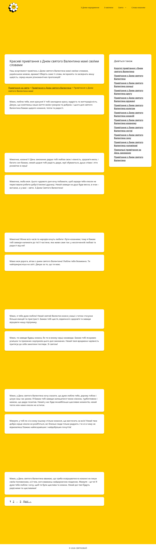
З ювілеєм (108, 7)
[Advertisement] (78, 33)
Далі (27, 501)
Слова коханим (138, 7)
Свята (123, 7)
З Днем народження (90, 7)
